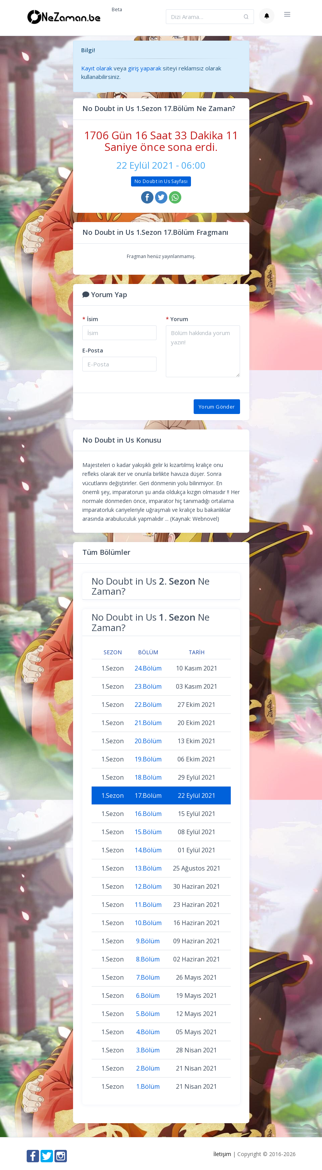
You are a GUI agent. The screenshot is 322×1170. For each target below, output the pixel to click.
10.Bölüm (148, 923)
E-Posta (92, 350)
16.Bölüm (148, 813)
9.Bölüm (148, 941)
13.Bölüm (148, 868)
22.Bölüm (148, 704)
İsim (90, 319)
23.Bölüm (148, 686)
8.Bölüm (148, 959)
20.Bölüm (148, 741)
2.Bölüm (148, 1068)
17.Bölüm (148, 795)
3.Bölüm (148, 1050)
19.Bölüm (148, 759)
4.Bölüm (148, 1032)
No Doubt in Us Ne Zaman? (151, 586)
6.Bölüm (148, 995)
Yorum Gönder (217, 406)
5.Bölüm (148, 1013)
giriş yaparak (144, 68)
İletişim (222, 1154)
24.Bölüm (148, 668)
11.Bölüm (148, 904)
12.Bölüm (148, 886)
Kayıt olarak (96, 68)
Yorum (177, 319)
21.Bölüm (148, 722)
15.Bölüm (148, 832)
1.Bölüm (148, 1086)
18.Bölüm (148, 777)
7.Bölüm (148, 977)
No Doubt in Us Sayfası (161, 181)
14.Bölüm (148, 850)
